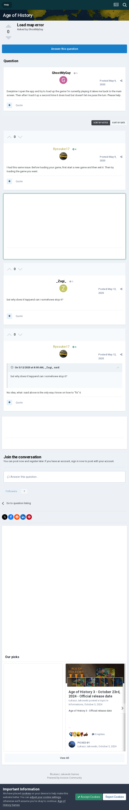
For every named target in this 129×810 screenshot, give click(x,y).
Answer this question (64, 48)
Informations (76, 704)
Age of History (17, 15)
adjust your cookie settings (45, 797)
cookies (26, 793)
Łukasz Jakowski (78, 700)
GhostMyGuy (36, 29)
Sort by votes (100, 123)
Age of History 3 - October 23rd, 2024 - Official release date (94, 694)
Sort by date (118, 123)
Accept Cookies (88, 796)
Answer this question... (22, 476)
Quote (19, 105)
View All (64, 756)
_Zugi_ (61, 281)
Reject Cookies (114, 796)
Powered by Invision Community (64, 776)
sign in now (77, 461)
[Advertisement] (52, 221)
